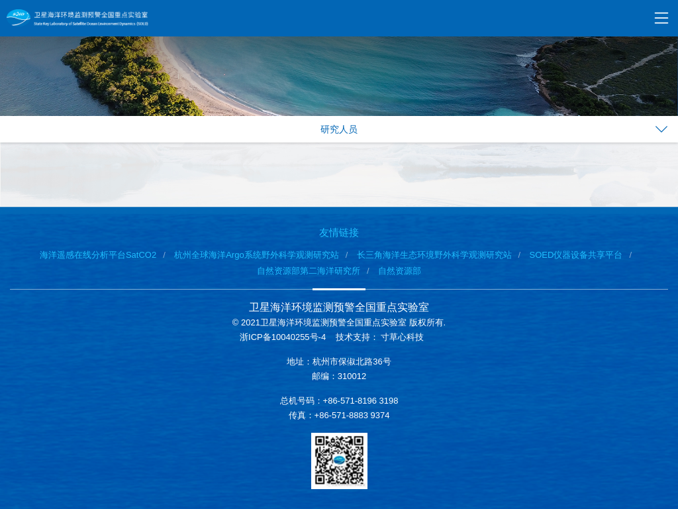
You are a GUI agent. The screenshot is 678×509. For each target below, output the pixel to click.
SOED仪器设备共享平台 (576, 255)
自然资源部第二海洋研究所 (308, 271)
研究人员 (339, 129)
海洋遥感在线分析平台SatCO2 (98, 255)
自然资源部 (399, 271)
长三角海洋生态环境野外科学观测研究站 (434, 255)
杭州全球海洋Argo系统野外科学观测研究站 (256, 255)
